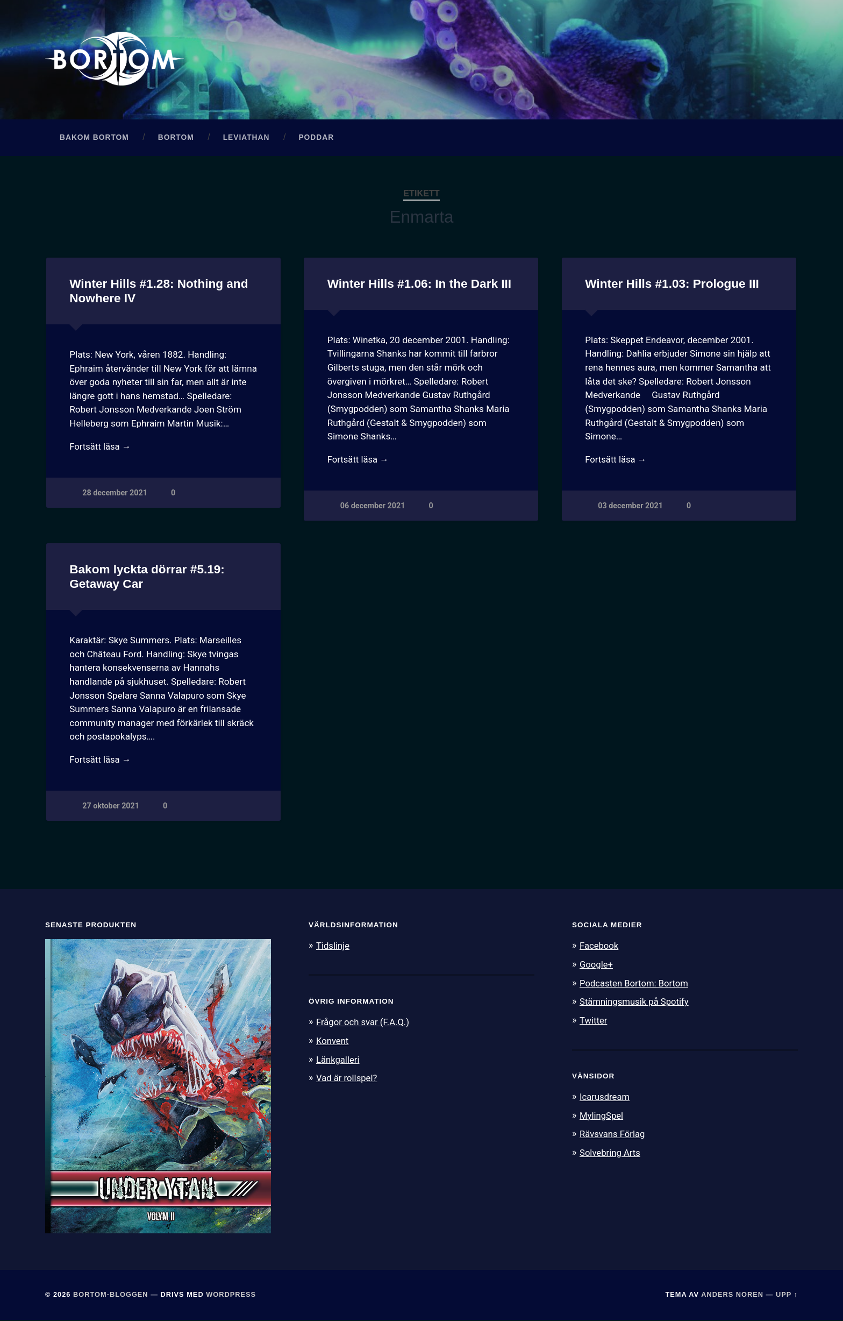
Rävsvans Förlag (613, 1133)
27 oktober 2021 (110, 807)
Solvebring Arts (611, 1152)
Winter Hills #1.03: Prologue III (671, 285)
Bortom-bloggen (110, 1295)
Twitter (594, 1020)
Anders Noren (732, 1295)
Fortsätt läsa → (100, 448)
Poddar (316, 138)
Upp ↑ (787, 1295)
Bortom (176, 138)
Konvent (332, 1041)
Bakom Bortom (94, 138)
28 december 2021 (114, 494)
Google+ (597, 965)
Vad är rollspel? (347, 1078)
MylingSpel (602, 1115)
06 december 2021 (372, 507)
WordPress (231, 1295)
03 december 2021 (630, 507)
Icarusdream (605, 1096)
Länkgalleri (338, 1060)
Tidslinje (333, 947)
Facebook (599, 947)
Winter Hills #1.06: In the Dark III (419, 285)
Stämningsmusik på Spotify (635, 1002)
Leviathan (246, 138)
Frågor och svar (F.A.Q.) (364, 1023)
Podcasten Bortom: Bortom (635, 983)
